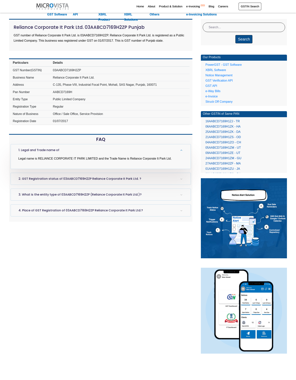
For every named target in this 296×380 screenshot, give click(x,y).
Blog (211, 6)
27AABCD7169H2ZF (223, 163)
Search (244, 39)
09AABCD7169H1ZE (222, 152)
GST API (211, 85)
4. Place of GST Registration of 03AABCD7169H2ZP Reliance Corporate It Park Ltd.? (80, 210)
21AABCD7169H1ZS (223, 137)
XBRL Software (215, 70)
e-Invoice (211, 96)
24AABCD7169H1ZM (223, 158)
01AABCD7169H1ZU (222, 168)
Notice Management (218, 75)
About (151, 6)
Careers (223, 6)
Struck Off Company (219, 101)
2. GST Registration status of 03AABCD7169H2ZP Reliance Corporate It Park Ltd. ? (79, 179)
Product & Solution (170, 6)
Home (140, 6)
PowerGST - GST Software (223, 64)
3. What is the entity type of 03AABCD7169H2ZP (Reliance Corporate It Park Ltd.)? (80, 194)
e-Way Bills (212, 91)
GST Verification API (219, 80)
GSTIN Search (250, 6)
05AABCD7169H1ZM (223, 147)
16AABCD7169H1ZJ (222, 121)
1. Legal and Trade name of (38, 150)
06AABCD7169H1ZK (222, 126)
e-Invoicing (195, 6)
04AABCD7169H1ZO (223, 142)
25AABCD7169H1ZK (222, 131)
